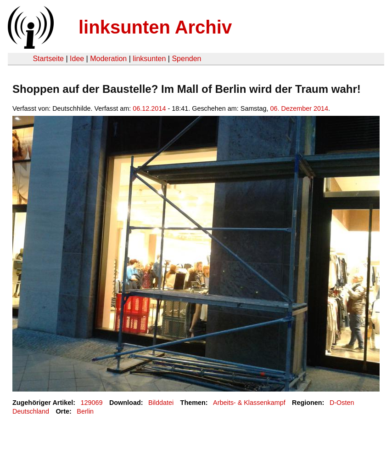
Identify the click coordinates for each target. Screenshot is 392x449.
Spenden (186, 59)
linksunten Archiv (155, 27)
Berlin (85, 411)
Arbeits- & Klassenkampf (249, 402)
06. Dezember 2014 (299, 108)
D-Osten (342, 402)
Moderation (108, 59)
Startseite (48, 59)
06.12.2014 (149, 108)
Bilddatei (161, 402)
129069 (92, 402)
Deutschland (30, 411)
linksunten (149, 59)
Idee (77, 59)
